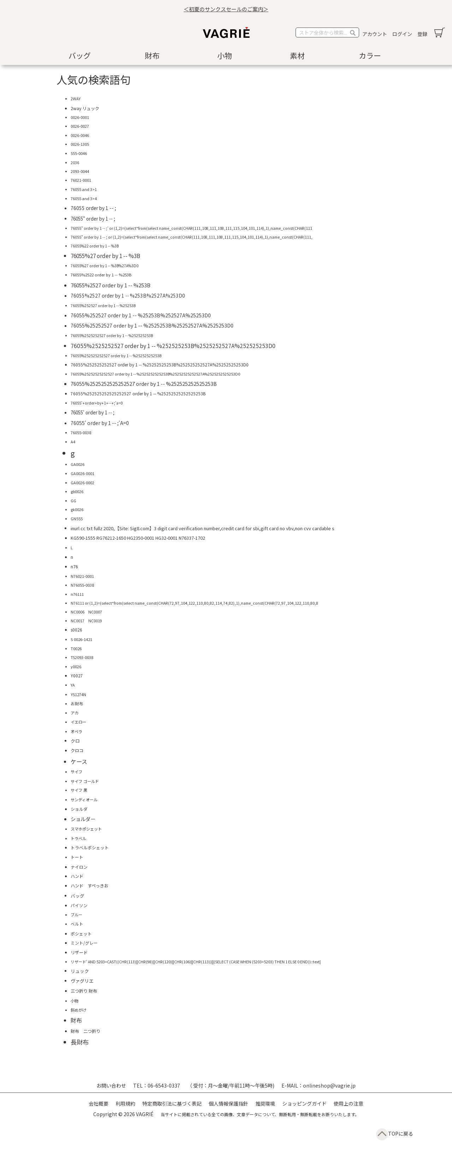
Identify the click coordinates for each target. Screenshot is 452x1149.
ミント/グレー (84, 943)
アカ (74, 713)
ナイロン (79, 867)
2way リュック (85, 108)
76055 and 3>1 (84, 189)
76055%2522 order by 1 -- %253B (101, 274)
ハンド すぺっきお (89, 885)
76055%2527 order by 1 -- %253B (110, 285)
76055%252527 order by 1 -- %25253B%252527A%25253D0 (141, 315)
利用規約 (125, 1103)
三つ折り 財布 (84, 991)
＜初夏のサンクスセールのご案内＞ (226, 9)
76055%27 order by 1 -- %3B (105, 255)
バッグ (77, 895)
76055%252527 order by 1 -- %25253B (103, 305)
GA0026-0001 (82, 473)
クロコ (77, 750)
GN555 (77, 518)
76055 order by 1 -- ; (93, 207)
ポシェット (81, 933)
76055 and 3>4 (84, 198)
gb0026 (77, 491)
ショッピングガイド (304, 1103)
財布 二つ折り (85, 1031)
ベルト (77, 924)
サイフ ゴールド (85, 781)
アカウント (374, 33)
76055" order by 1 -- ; (93, 218)
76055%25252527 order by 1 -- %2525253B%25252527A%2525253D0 (152, 325)
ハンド (77, 876)
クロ (75, 740)
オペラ (76, 731)
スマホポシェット (86, 829)
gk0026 (77, 509)
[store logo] (226, 32)
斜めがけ (78, 1010)
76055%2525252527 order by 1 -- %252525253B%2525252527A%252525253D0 (173, 345)
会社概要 (98, 1103)
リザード (79, 952)
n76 (74, 566)
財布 (76, 1020)
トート (77, 857)
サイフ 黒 (79, 790)
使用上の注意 (348, 1103)
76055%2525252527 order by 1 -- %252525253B (112, 335)
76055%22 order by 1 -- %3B (95, 246)
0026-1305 (80, 144)
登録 (422, 33)
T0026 (76, 648)
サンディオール (84, 799)
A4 (73, 441)
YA (73, 685)
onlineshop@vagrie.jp (329, 1085)
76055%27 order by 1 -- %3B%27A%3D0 (104, 265)
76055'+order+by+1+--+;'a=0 (97, 403)
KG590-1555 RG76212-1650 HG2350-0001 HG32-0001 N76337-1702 (138, 538)
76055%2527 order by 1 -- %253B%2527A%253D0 (128, 295)
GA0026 (77, 464)
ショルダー (83, 818)
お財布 (77, 703)
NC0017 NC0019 (86, 620)
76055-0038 (81, 432)
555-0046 (79, 153)
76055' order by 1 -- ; (92, 412)
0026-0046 (80, 135)
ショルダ (79, 809)
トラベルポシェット (90, 847)
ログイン (402, 33)
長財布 (80, 1041)
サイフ (76, 771)
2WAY (76, 98)
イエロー (78, 722)
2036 (75, 162)
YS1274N (78, 694)
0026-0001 (80, 117)
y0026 (76, 666)
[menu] (226, 55)
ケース (79, 761)
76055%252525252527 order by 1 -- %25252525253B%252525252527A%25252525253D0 (160, 364)
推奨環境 (265, 1103)
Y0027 (77, 675)
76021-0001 (81, 180)
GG (73, 500)
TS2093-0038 (82, 657)
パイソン (79, 905)
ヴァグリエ (82, 980)
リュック (80, 971)
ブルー (76, 914)
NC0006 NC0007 (86, 612)
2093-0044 (80, 171)
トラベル (78, 838)
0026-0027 (80, 126)
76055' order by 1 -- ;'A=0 (100, 422)
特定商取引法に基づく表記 (172, 1103)
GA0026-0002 (82, 482)
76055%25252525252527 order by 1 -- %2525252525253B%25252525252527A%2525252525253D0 (155, 374)
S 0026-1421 (81, 639)
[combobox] (327, 32)
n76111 (77, 594)
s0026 (76, 630)
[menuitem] (81, 55)
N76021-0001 (82, 576)
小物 (74, 1001)
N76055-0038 (82, 585)
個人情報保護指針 (228, 1103)
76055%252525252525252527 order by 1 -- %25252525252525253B (138, 393)
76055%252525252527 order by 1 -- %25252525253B (116, 355)
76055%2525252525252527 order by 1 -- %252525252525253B (144, 383)
